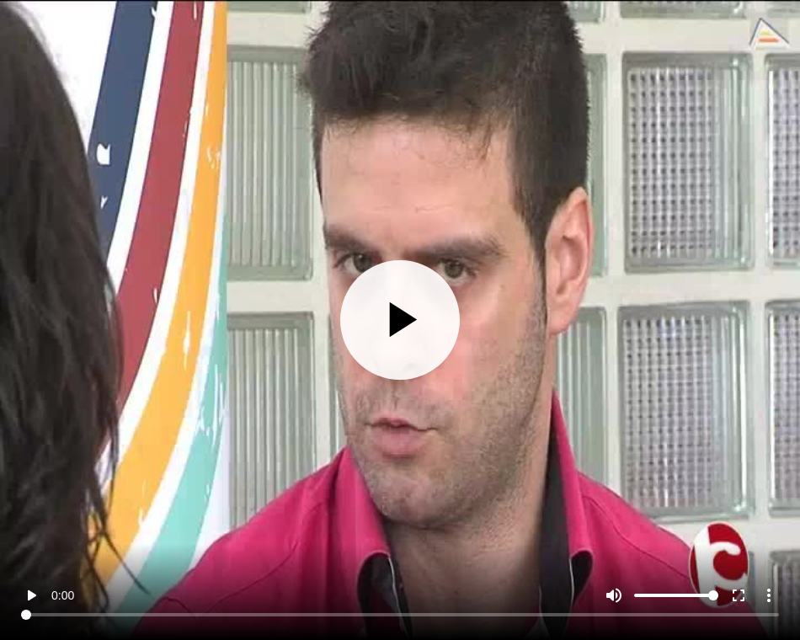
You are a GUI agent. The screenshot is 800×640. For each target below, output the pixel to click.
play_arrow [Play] (31, 595)
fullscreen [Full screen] (738, 595)
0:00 (62, 595)
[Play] (400, 320)
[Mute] (614, 595)
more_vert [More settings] (769, 595)
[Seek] (400, 615)
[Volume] (676, 595)
